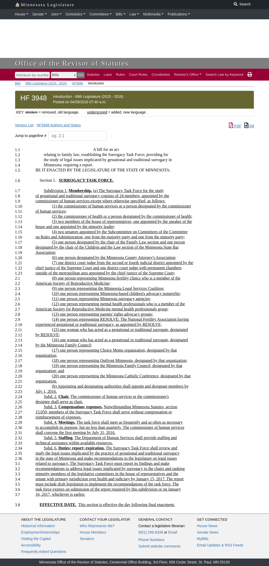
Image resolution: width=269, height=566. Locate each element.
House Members (93, 532)
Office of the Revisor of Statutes (72, 63)
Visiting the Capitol (36, 539)
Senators (87, 539)
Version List (24, 125)
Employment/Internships (40, 532)
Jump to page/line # (30, 136)
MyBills (202, 539)
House (20, 14)
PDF (235, 126)
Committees (99, 14)
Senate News (207, 532)
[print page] (249, 75)
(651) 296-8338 (150, 532)
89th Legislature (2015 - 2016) (46, 83)
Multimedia (152, 14)
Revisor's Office (186, 74)
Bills (119, 14)
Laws (108, 74)
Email (172, 532)
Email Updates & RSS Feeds (220, 545)
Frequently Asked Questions (43, 552)
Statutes (93, 74)
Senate (38, 14)
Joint (55, 14)
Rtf (249, 126)
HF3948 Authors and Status (59, 125)
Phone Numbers (151, 540)
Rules (120, 74)
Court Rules (138, 74)
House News (207, 526)
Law (133, 14)
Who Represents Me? (97, 526)
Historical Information (38, 526)
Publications (177, 14)
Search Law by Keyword (224, 74)
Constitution (161, 74)
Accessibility (31, 545)
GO (81, 75)
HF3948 (77, 83)
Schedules (74, 14)
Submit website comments (159, 546)
